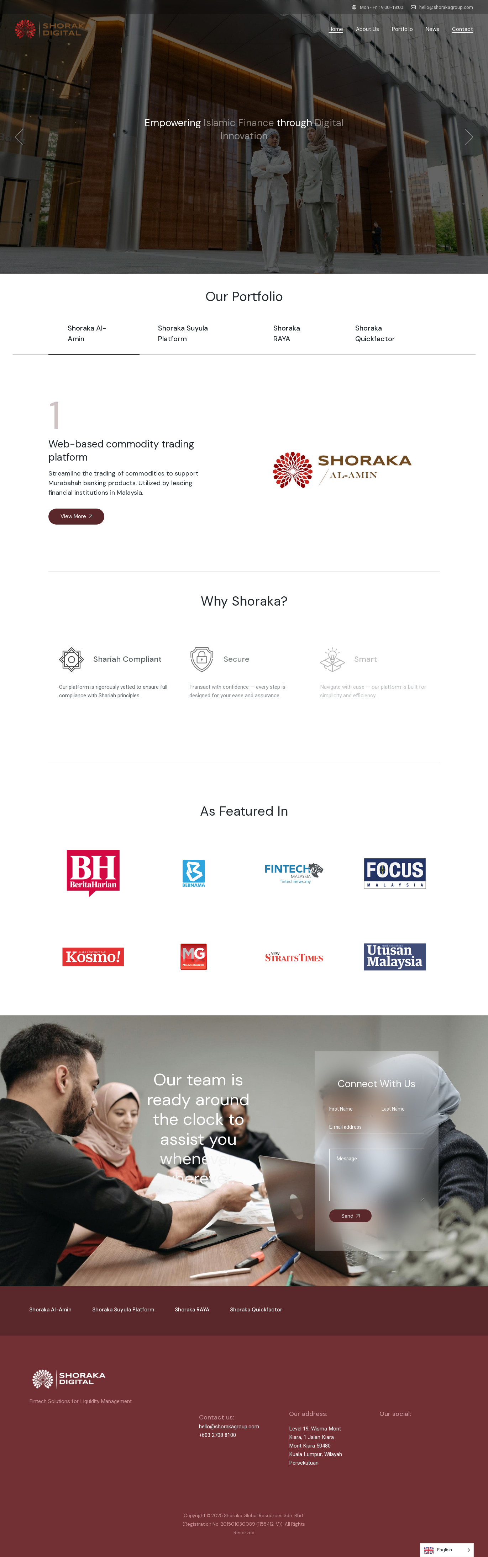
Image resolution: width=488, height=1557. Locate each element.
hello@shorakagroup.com (446, 7)
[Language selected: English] (447, 1550)
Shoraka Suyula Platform (123, 1309)
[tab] (93, 339)
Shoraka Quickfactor (256, 1309)
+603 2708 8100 (217, 1435)
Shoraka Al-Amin (50, 1309)
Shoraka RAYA (192, 1309)
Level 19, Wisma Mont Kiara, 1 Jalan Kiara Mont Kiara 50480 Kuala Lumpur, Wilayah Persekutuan (315, 1446)
